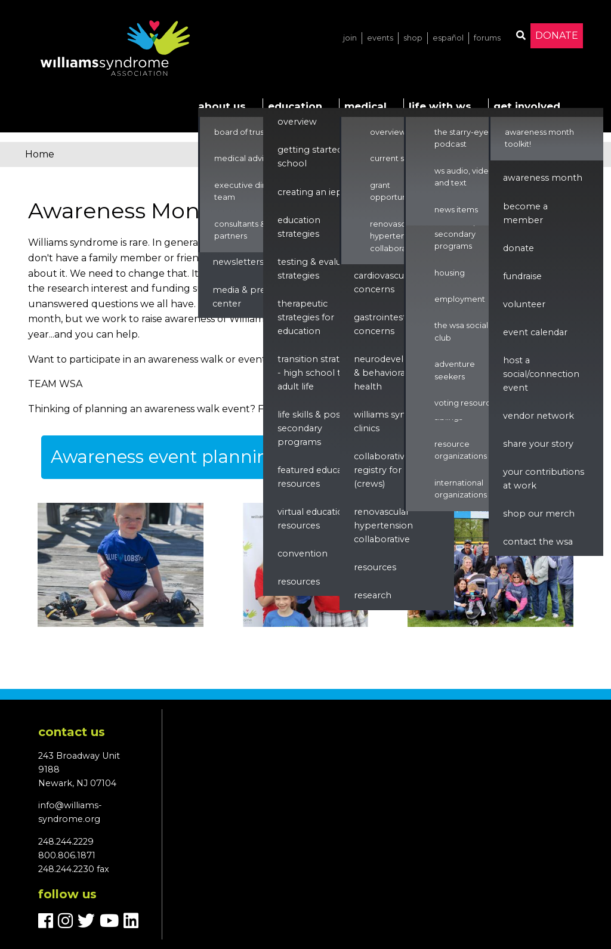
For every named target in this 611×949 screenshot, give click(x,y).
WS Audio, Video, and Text (465, 176)
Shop (412, 37)
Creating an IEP (309, 192)
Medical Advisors (246, 158)
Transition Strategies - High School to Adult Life (319, 373)
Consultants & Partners (240, 230)
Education (295, 106)
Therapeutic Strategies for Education (305, 317)
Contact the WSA (538, 541)
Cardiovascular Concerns (384, 282)
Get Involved (526, 106)
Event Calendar (535, 332)
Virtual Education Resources (313, 518)
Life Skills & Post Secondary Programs (310, 428)
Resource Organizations (460, 450)
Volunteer (524, 304)
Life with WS (440, 106)
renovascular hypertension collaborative (383, 525)
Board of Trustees (247, 132)
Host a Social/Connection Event (541, 374)
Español (448, 37)
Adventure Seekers (454, 370)
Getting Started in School (315, 156)
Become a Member (525, 213)
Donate (556, 35)
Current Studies (399, 158)
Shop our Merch (539, 513)
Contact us (71, 732)
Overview (297, 121)
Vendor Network (538, 415)
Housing (449, 272)
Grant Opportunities (396, 191)
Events (380, 37)
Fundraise (522, 276)
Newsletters (238, 261)
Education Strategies (298, 227)
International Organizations (460, 488)
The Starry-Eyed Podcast (464, 138)
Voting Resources (466, 402)
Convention (302, 553)
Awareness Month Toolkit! (539, 138)
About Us (222, 106)
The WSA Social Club (461, 331)
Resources (298, 581)
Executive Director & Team (254, 191)
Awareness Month (542, 177)
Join (350, 37)
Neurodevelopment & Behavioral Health (397, 373)
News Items (456, 209)
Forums (487, 37)
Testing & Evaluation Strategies (320, 268)
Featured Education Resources (318, 477)
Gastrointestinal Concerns (387, 324)
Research (372, 595)
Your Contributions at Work (543, 478)
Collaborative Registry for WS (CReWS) (385, 470)
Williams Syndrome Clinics (395, 421)
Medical (365, 106)
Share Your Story (538, 443)
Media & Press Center (243, 297)
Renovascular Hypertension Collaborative (395, 236)
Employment (459, 299)
